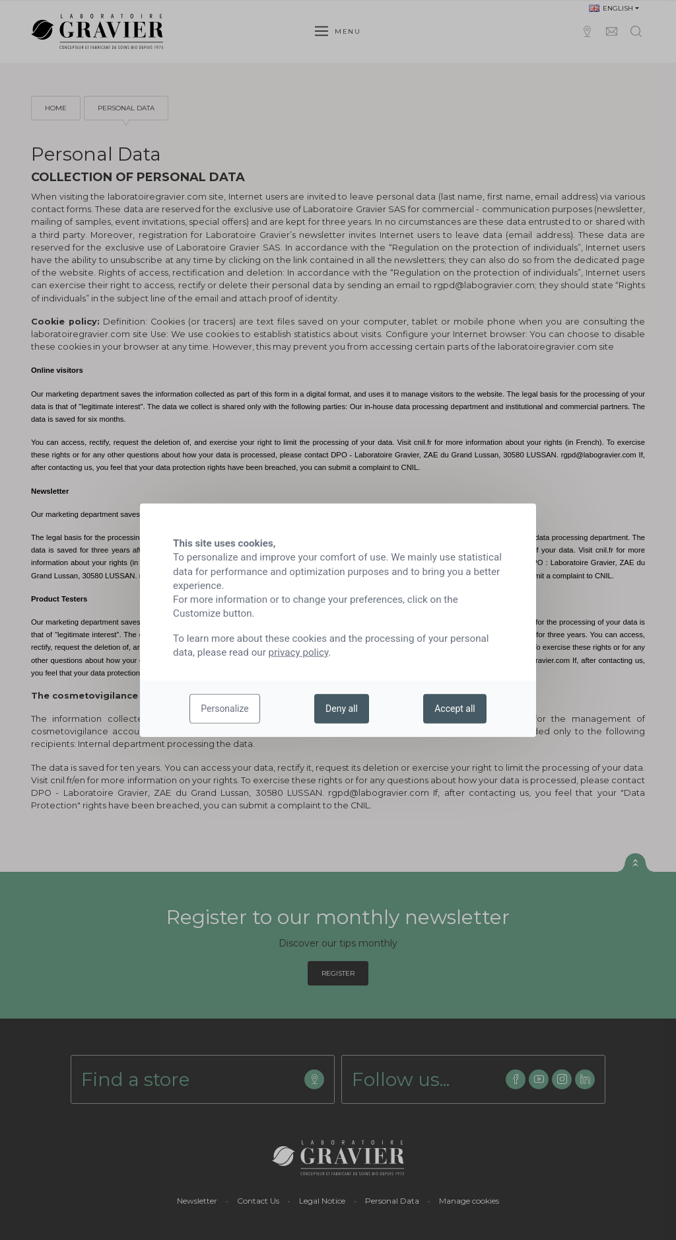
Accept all (454, 708)
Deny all (341, 708)
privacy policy (299, 652)
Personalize (225, 708)
